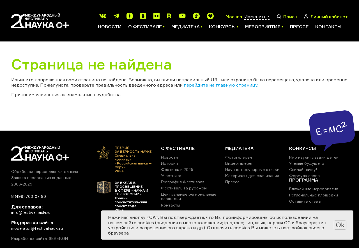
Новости (109, 26)
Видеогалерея (239, 163)
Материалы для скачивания (252, 175)
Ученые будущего (306, 163)
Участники (171, 175)
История (169, 163)
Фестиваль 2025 (177, 169)
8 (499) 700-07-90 (28, 196)
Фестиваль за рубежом (184, 188)
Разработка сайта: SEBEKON (39, 238)
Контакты (328, 26)
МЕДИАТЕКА (239, 148)
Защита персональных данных (41, 177)
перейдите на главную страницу (220, 85)
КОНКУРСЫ (302, 148)
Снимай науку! (303, 169)
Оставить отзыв (305, 201)
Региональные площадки (313, 195)
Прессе (299, 26)
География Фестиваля (182, 181)
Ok (340, 225)
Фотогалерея (238, 157)
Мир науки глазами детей (314, 157)
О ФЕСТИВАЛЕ (178, 148)
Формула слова (304, 175)
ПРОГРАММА (303, 180)
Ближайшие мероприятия (313, 188)
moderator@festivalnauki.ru (37, 228)
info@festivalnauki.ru (30, 212)
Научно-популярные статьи (252, 169)
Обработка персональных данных (44, 171)
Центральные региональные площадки (188, 196)
